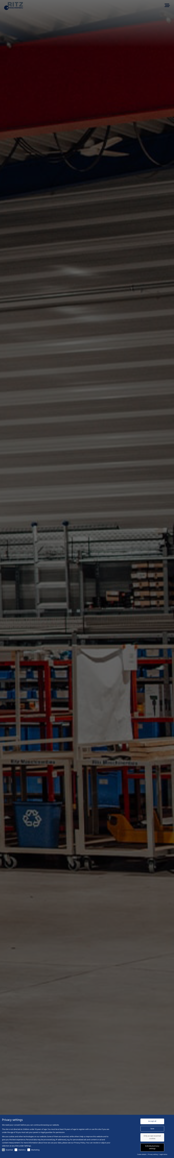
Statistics (20, 1150)
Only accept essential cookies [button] (152, 1137)
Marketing (33, 1150)
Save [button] (152, 1128)
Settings (27, 1145)
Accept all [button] (152, 1121)
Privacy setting (153, 1154)
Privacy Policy (79, 1142)
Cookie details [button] (142, 1154)
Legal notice (163, 1154)
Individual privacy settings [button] (152, 1147)
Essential (7, 1150)
